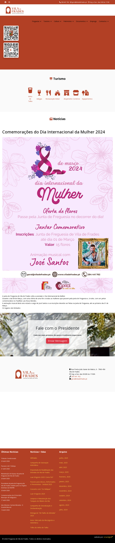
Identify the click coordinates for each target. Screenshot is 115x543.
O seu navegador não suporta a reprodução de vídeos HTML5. (66, 42)
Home (27, 21)
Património (68, 21)
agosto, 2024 (64, 505)
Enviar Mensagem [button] (57, 340)
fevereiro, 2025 (64, 477)
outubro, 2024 (64, 496)
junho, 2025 (63, 458)
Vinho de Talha (30, 95)
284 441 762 (65, 2)
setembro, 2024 (65, 500)
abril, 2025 (63, 467)
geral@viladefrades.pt (79, 2)
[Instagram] (9, 2)
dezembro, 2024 (65, 486)
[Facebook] (5, 2)
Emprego (93, 21)
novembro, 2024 (65, 491)
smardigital (108, 537)
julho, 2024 (63, 510)
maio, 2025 (63, 463)
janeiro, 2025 (64, 481)
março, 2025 (64, 472)
